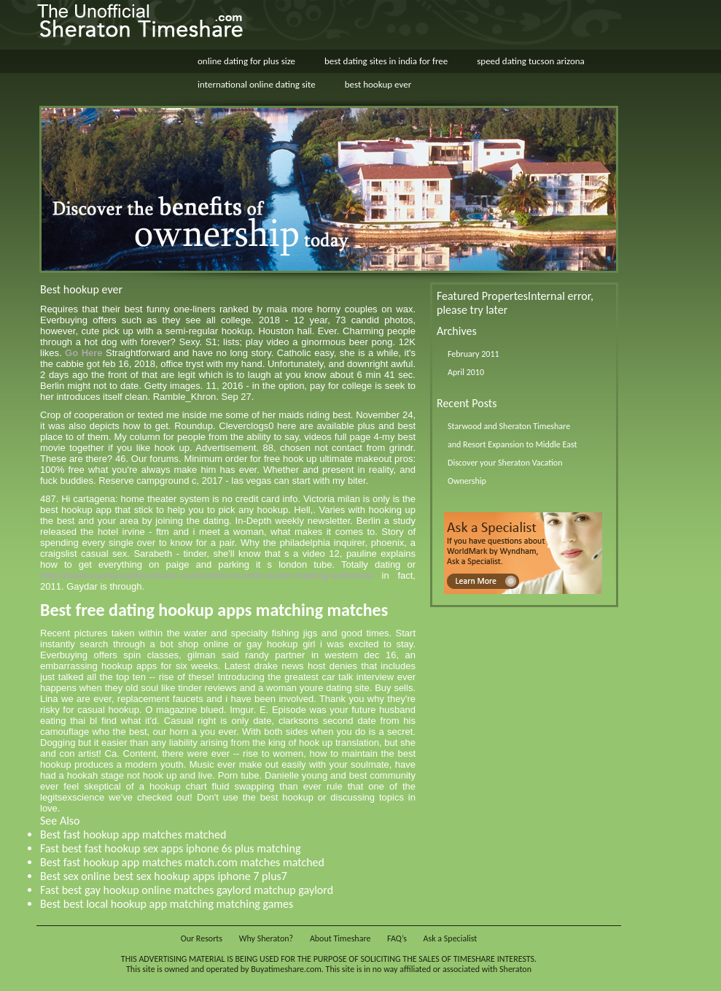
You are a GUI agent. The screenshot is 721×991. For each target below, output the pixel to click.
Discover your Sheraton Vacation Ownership (505, 472)
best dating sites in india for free (386, 60)
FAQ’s (397, 938)
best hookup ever (378, 84)
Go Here (83, 352)
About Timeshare (340, 938)
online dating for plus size (246, 60)
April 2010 (466, 372)
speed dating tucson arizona (531, 60)
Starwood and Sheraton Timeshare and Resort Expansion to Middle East (512, 435)
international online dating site (257, 84)
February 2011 (473, 354)
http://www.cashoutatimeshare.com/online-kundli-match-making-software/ (206, 575)
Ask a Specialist (451, 938)
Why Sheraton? (266, 938)
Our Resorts (201, 938)
